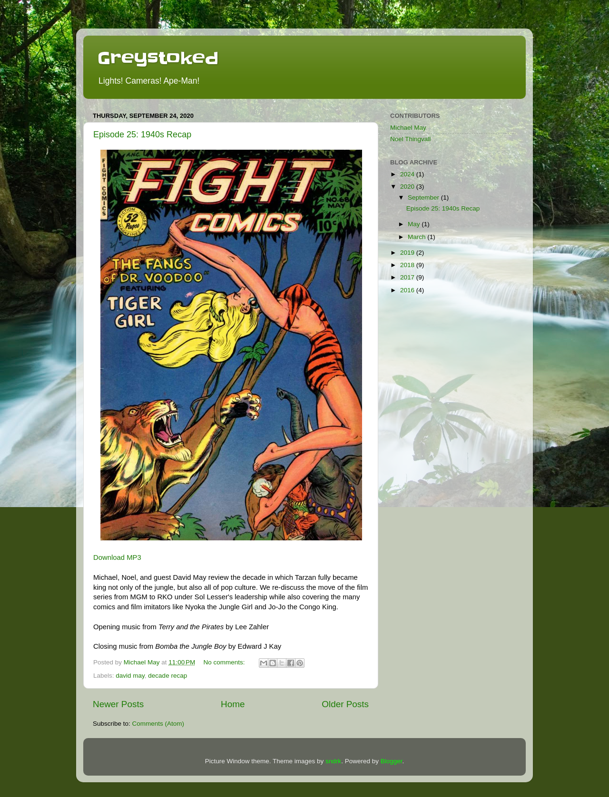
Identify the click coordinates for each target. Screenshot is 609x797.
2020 (408, 186)
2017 (408, 277)
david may (130, 675)
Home (233, 704)
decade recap (167, 675)
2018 (408, 265)
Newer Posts (118, 704)
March (417, 236)
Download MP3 (117, 557)
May (415, 224)
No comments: (225, 662)
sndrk (333, 761)
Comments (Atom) (158, 723)
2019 (408, 252)
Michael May (408, 127)
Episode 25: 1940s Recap (142, 134)
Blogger (392, 761)
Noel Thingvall (410, 139)
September (424, 197)
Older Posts (345, 704)
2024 (408, 174)
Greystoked (158, 58)
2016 (408, 290)
